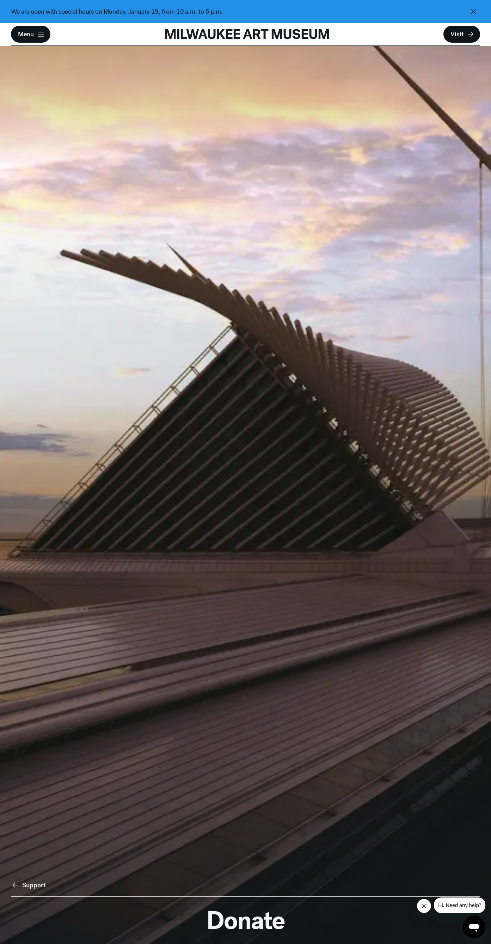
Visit (462, 34)
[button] (30, 34)
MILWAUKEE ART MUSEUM (247, 34)
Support (28, 885)
